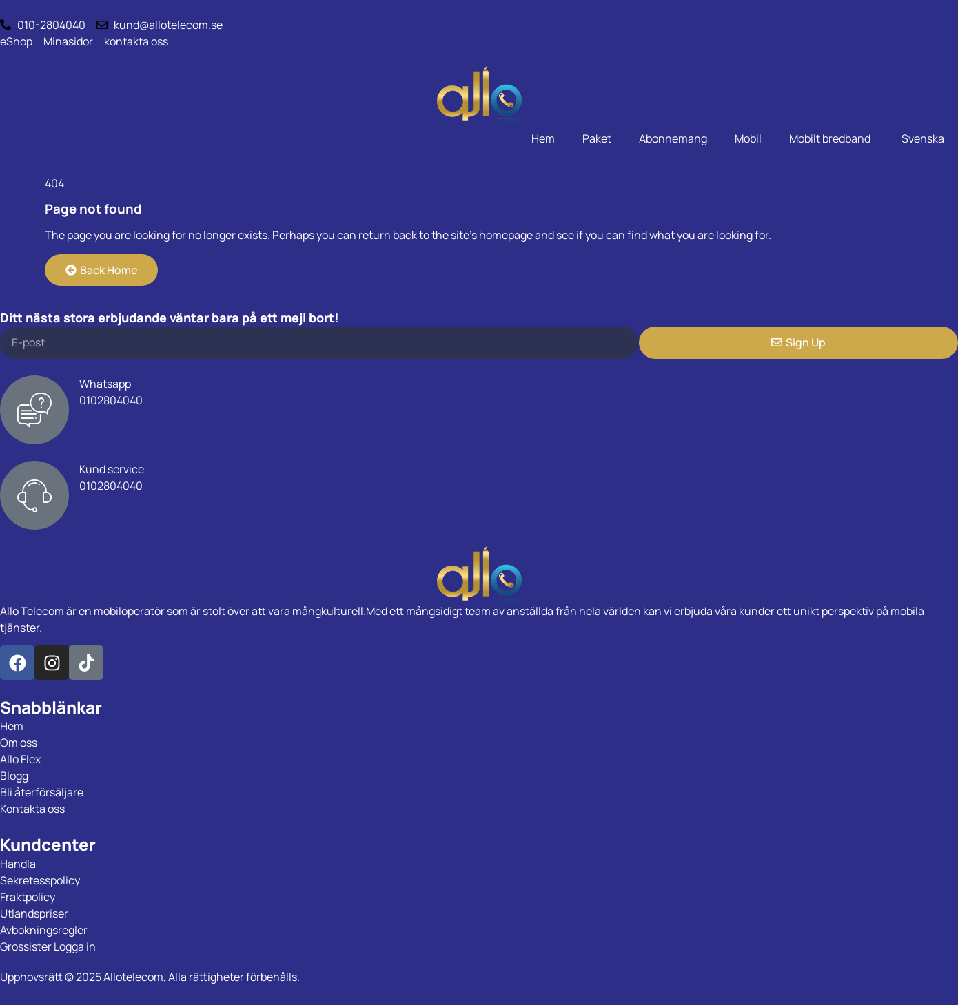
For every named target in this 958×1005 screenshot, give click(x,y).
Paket (596, 138)
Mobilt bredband (829, 138)
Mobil (748, 138)
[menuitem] (921, 138)
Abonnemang (673, 138)
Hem (543, 138)
